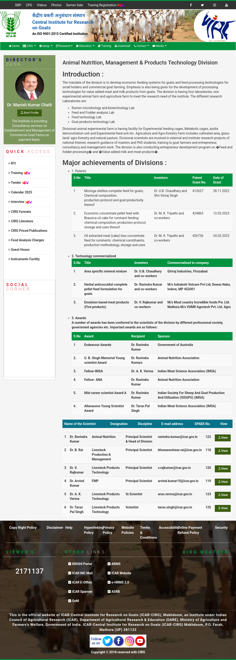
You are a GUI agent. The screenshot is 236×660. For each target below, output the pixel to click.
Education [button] (85, 46)
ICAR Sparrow (82, 591)
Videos (42, 5)
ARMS (116, 564)
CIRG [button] (29, 46)
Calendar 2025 (20, 192)
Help (68, 528)
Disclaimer (55, 528)
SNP (18, 5)
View (224, 437)
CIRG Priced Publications (27, 230)
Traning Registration (106, 5)
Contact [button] (141, 46)
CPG (29, 5)
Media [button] (160, 46)
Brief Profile (31, 112)
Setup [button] (46, 46)
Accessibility (169, 528)
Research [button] (64, 46)
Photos (56, 5)
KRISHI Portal (82, 564)
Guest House (19, 249)
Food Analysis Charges (26, 240)
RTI (12, 163)
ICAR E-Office (82, 582)
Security (221, 528)
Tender (14, 182)
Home (14, 46)
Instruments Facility (24, 259)
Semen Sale (74, 5)
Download (122, 46)
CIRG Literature (20, 221)
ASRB (116, 591)
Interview (16, 202)
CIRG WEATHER (206, 581)
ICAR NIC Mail (82, 573)
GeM (75, 601)
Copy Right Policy (23, 528)
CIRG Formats (19, 212)
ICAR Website (121, 573)
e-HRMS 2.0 (120, 582)
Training (104, 46)
